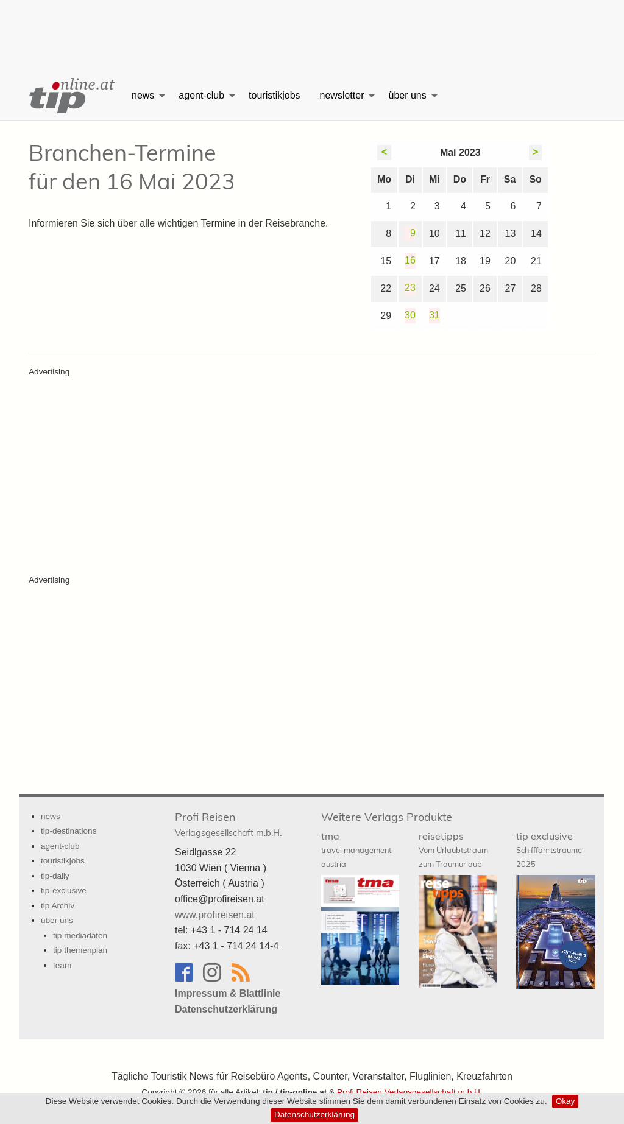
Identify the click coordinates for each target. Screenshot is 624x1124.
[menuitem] (71, 95)
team (62, 965)
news (143, 95)
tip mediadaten (80, 935)
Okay (565, 1101)
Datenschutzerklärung (314, 1114)
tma (356, 849)
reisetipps (453, 849)
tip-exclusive (64, 890)
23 (410, 288)
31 (434, 315)
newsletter (342, 95)
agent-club (201, 95)
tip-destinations (68, 830)
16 (410, 260)
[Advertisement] (312, 27)
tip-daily (55, 875)
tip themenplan (80, 950)
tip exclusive (549, 849)
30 (410, 315)
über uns (407, 95)
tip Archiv (57, 905)
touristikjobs (274, 95)
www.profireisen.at (215, 915)
